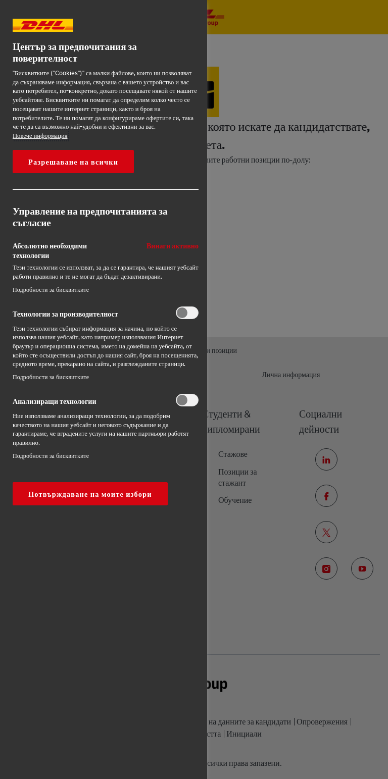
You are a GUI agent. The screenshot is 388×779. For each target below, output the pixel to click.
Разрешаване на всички (73, 162)
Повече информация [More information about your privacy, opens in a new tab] (40, 135)
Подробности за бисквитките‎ (51, 289)
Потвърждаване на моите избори (90, 494)
